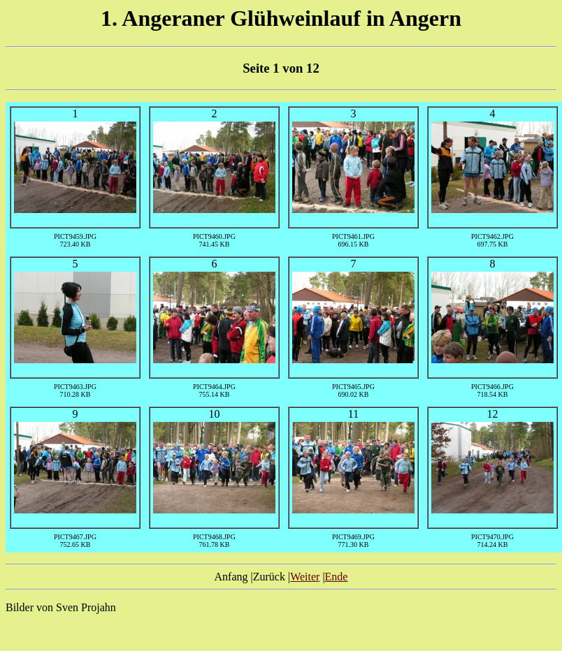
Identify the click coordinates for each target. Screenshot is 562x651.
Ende (336, 577)
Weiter (304, 577)
